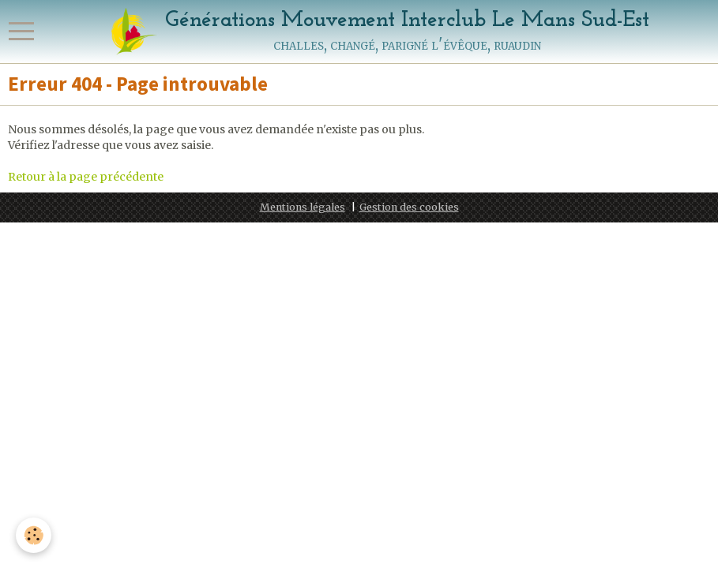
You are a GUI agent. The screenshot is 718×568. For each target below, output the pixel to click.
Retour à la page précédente (86, 177)
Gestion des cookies (409, 207)
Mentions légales (302, 207)
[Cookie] (33, 535)
